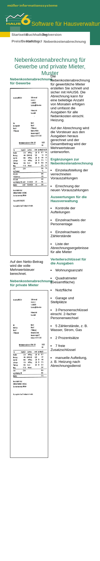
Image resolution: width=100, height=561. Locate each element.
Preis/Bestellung (25, 41)
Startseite (20, 35)
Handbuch (34, 41)
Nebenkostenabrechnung (65, 42)
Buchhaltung (36, 35)
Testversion (52, 35)
